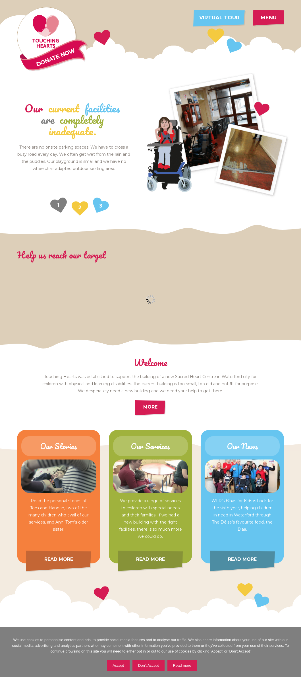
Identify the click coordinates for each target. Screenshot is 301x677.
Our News (242, 446)
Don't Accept (148, 665)
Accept (118, 665)
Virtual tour (219, 18)
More (150, 407)
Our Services (150, 446)
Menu (269, 18)
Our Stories (58, 446)
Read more (58, 559)
